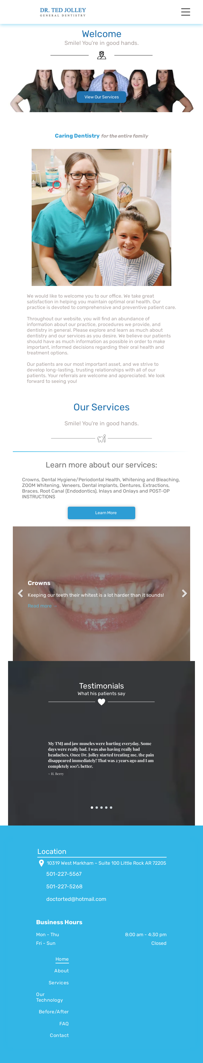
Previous (20, 593)
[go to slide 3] (101, 807)
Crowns (39, 583)
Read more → (43, 606)
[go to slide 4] (106, 807)
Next (182, 593)
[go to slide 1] (92, 807)
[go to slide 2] (97, 807)
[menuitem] (52, 959)
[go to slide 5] (111, 807)
